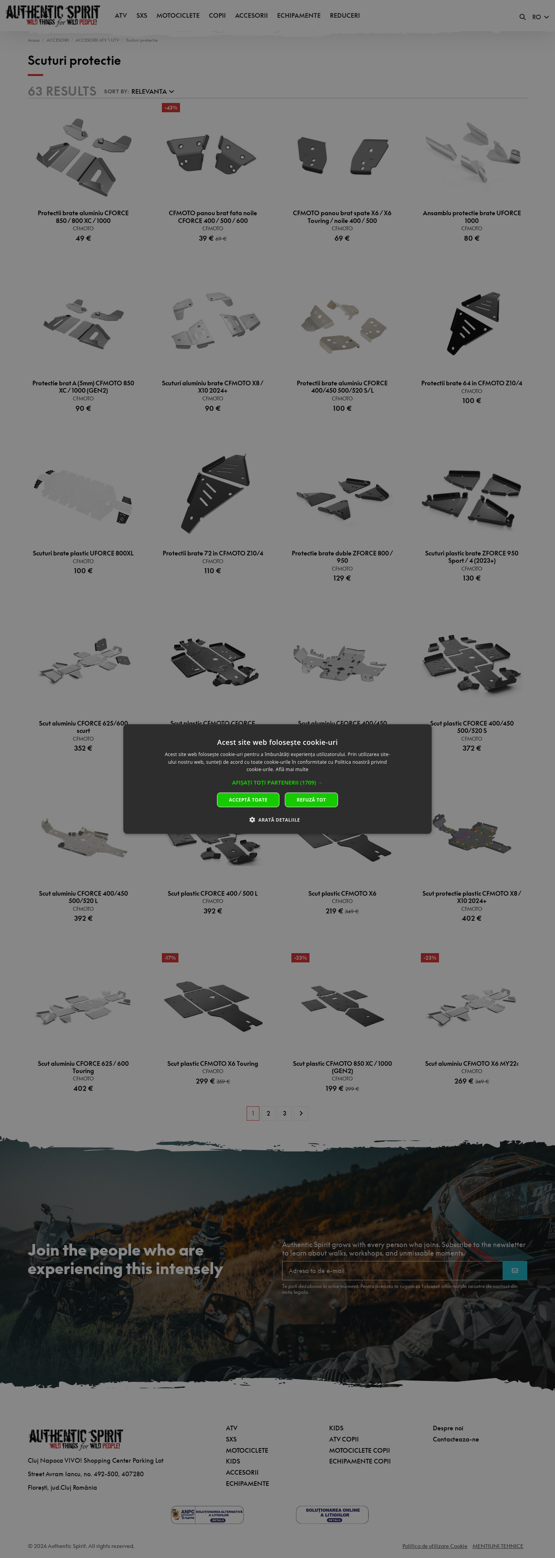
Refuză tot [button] (311, 800)
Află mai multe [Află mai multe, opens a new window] (292, 769)
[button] (277, 782)
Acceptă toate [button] (248, 800)
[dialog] (277, 779)
